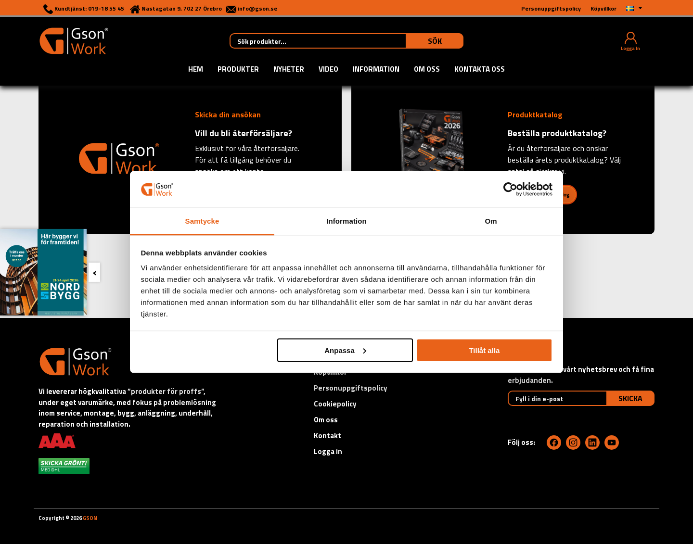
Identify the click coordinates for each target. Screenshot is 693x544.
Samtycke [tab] (202, 221)
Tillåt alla (484, 350)
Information (376, 70)
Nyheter (288, 70)
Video (328, 70)
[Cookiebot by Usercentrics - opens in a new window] (510, 189)
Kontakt (327, 435)
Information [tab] (346, 221)
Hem (195, 70)
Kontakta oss (479, 70)
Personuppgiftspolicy (350, 387)
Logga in (328, 451)
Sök (435, 41)
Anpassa (345, 350)
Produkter (238, 70)
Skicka (630, 398)
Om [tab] (491, 221)
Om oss (427, 70)
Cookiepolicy (335, 403)
